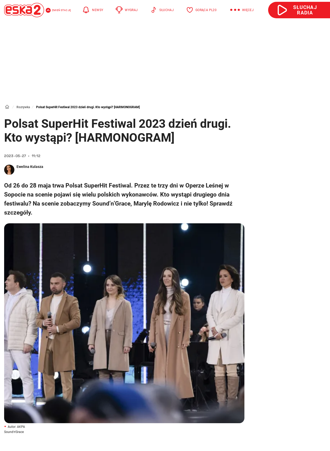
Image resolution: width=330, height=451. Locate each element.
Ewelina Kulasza (29, 167)
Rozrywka (23, 107)
